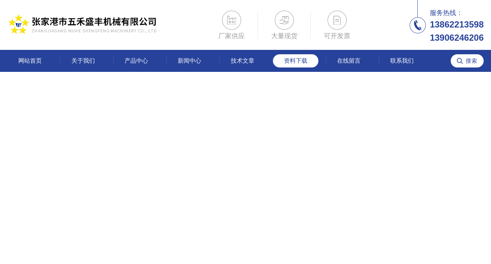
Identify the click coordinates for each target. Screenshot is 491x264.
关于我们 (83, 61)
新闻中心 (189, 61)
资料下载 (295, 61)
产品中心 (136, 61)
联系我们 (402, 61)
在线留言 (349, 61)
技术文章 (242, 61)
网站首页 (30, 61)
